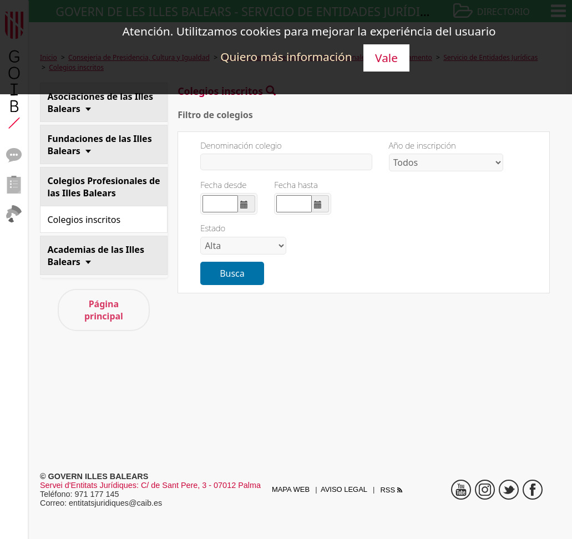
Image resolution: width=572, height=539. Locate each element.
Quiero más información (286, 56)
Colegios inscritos (84, 219)
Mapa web (291, 489)
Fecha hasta (295, 185)
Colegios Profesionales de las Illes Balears (104, 187)
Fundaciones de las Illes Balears (100, 145)
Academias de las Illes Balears (96, 255)
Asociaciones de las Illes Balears (101, 102)
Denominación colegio (241, 145)
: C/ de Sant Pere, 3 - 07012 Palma (198, 485)
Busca (232, 273)
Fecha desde (223, 185)
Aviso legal (344, 489)
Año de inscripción (422, 145)
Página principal (103, 310)
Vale (386, 57)
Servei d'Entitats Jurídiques (88, 485)
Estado (212, 228)
